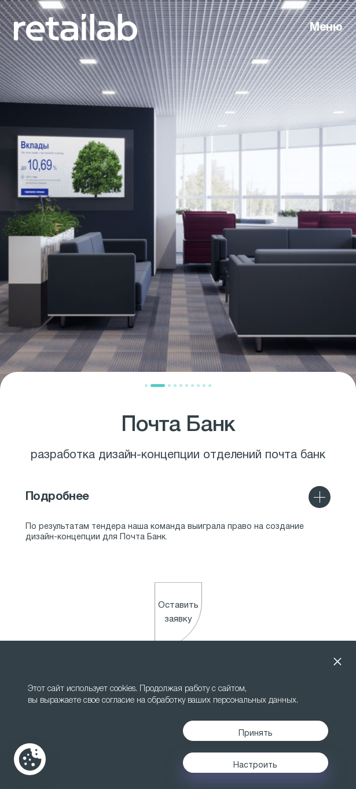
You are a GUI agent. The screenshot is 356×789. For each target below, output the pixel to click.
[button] (146, 385)
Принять (255, 733)
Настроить (255, 765)
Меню (326, 28)
